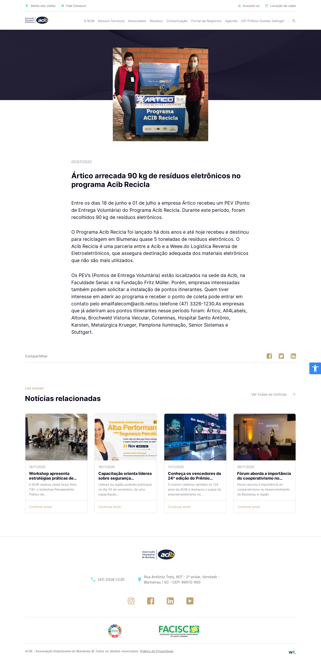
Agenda (231, 21)
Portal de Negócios (206, 21)
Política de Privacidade (156, 651)
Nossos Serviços (111, 21)
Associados (137, 21)
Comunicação (177, 21)
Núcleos (156, 21)
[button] (315, 368)
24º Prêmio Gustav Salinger (263, 21)
